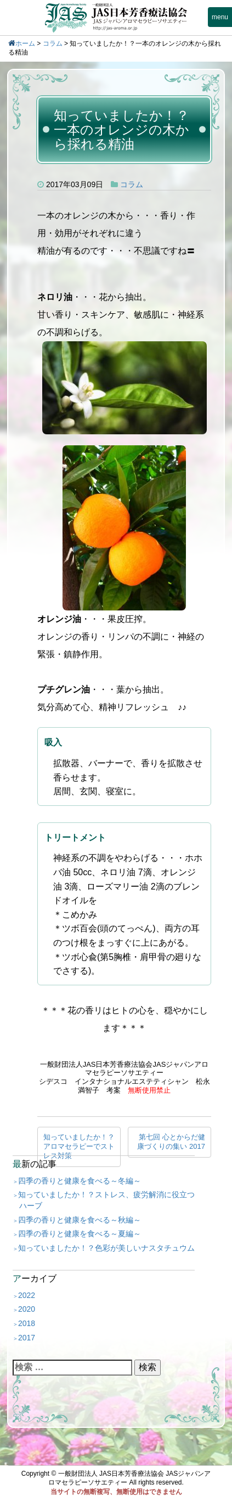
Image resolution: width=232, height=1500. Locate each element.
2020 (26, 1309)
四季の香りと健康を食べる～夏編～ (79, 1233)
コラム (53, 43)
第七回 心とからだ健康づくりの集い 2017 (171, 1141)
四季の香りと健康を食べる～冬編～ (79, 1180)
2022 (26, 1295)
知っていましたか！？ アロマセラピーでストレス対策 (82, 1146)
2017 (26, 1337)
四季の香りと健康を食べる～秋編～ (79, 1219)
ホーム (25, 43)
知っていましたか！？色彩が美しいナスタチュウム (106, 1247)
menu (220, 17)
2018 (26, 1323)
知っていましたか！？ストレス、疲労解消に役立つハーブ (106, 1200)
